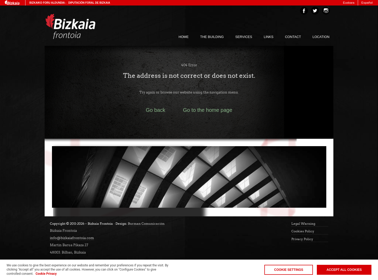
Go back (155, 110)
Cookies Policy (302, 231)
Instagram (326, 11)
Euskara (348, 2)
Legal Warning (303, 224)
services (243, 37)
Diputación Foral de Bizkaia (89, 2)
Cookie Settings (288, 270)
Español (367, 2)
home (183, 37)
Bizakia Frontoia (81, 26)
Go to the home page (207, 110)
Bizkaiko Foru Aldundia (47, 2)
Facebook (304, 11)
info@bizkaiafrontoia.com (72, 238)
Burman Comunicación (146, 224)
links (269, 37)
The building (212, 37)
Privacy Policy (302, 239)
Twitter (315, 11)
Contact (293, 37)
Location (321, 37)
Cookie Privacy (45, 274)
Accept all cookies (344, 270)
